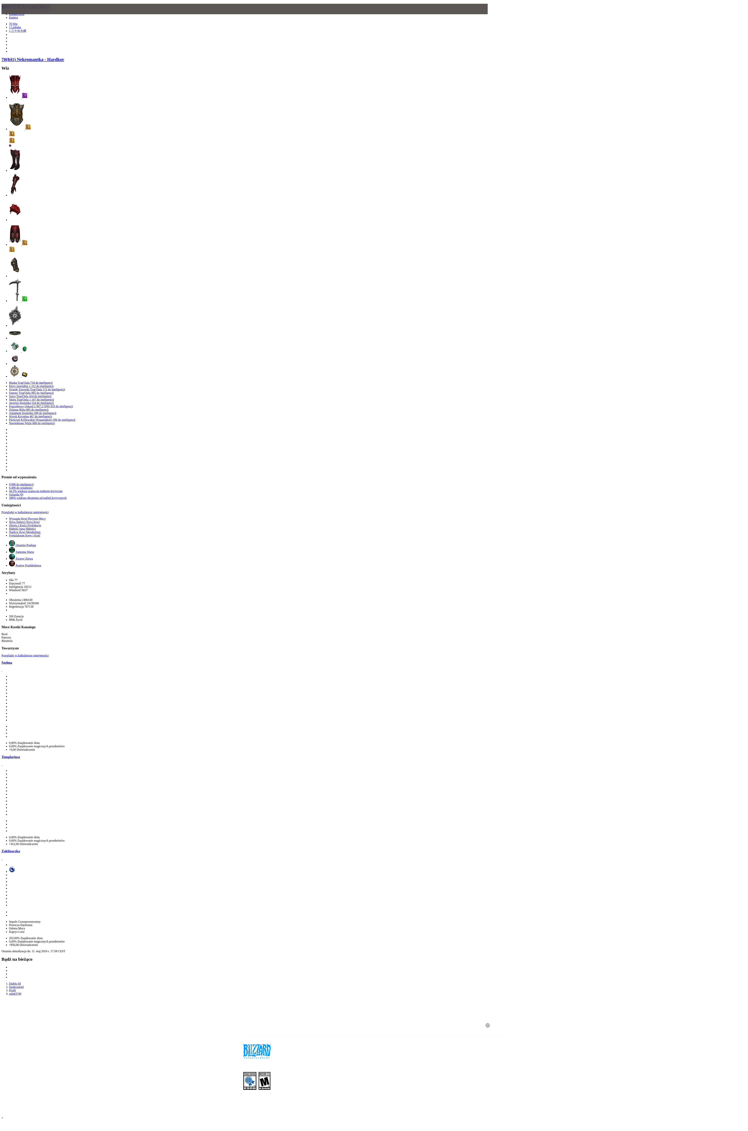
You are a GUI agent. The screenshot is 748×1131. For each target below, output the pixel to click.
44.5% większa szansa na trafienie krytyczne (35, 491)
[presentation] (148, 13)
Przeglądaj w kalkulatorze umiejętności (25, 512)
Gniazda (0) (16, 494)
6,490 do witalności (21, 487)
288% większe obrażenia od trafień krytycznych (38, 497)
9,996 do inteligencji (21, 484)
